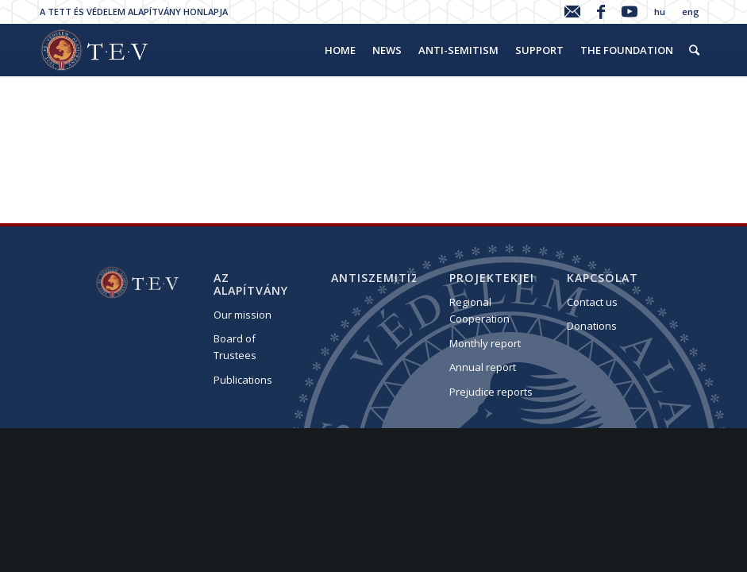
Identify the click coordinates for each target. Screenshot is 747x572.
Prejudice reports (491, 392)
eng (690, 11)
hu (659, 11)
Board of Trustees (235, 346)
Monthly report (485, 343)
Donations (592, 326)
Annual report (482, 367)
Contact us (592, 302)
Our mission (242, 314)
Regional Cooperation (479, 310)
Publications (243, 380)
